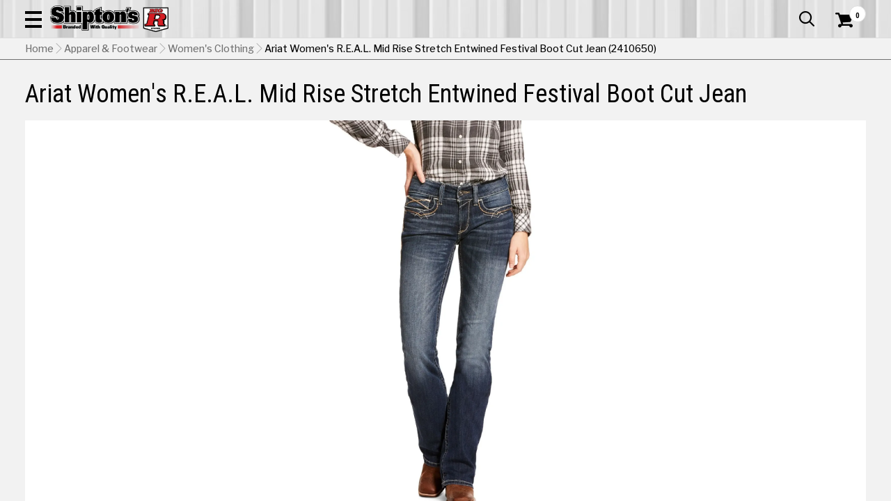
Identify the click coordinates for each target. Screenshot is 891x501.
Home (39, 119)
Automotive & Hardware (207, 93)
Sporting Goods (777, 93)
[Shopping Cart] (842, 50)
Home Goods (401, 93)
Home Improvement (502, 93)
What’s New (788, 10)
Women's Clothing (211, 119)
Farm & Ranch (318, 93)
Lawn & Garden (606, 93)
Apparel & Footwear (79, 93)
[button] (498, 50)
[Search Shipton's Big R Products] (403, 50)
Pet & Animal (691, 93)
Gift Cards (726, 10)
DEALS (847, 93)
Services (847, 10)
